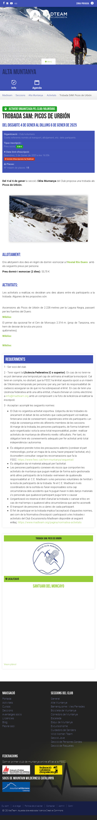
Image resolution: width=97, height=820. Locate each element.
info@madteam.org (17, 396)
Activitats (51, 95)
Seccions (20, 95)
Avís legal (17, 805)
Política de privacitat (34, 805)
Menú (48, 62)
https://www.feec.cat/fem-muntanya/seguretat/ (46, 459)
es (16, 3)
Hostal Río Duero (77, 262)
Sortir (70, 805)
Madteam (7, 95)
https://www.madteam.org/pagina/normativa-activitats (50, 522)
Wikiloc (6, 317)
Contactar (50, 805)
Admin (61, 805)
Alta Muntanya (35, 95)
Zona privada (82, 3)
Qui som (5, 805)
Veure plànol (10, 664)
